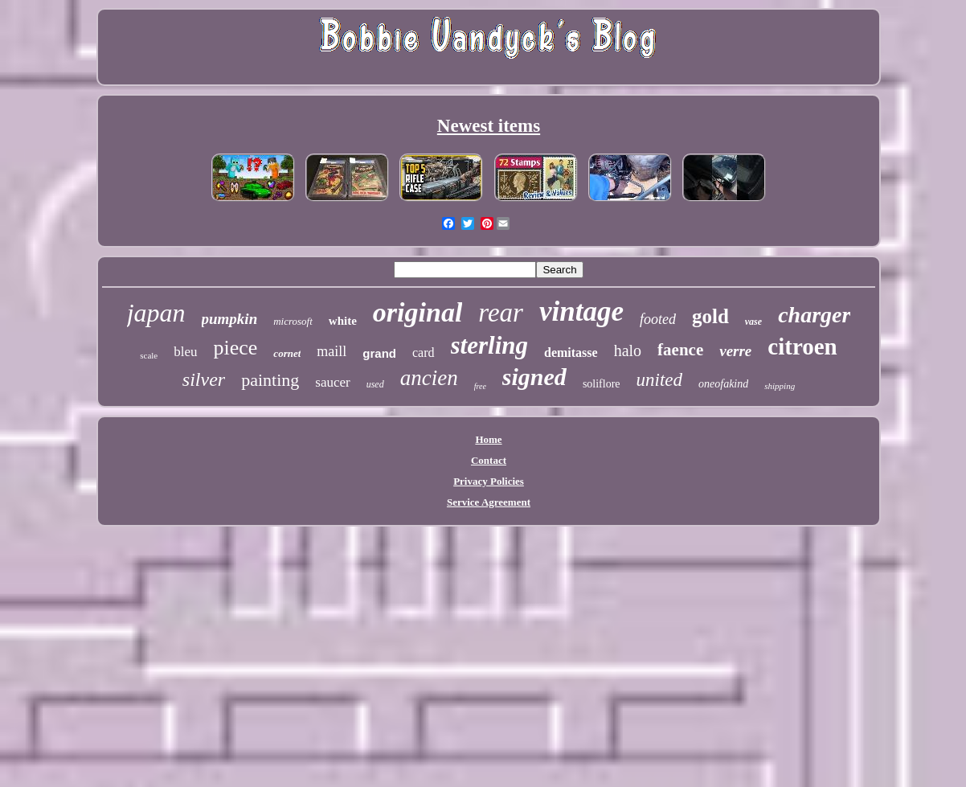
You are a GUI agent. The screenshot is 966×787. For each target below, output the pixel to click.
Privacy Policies (488, 481)
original (417, 312)
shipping (779, 386)
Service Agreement (488, 502)
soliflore (601, 384)
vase (753, 321)
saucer (332, 382)
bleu (185, 351)
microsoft (293, 321)
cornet (287, 353)
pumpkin (230, 318)
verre (735, 350)
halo (627, 350)
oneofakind (723, 384)
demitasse (571, 352)
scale (149, 355)
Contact (488, 460)
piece (236, 347)
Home (488, 439)
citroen (802, 346)
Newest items (488, 126)
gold (710, 316)
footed (658, 319)
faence (680, 349)
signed (534, 376)
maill (331, 351)
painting (270, 380)
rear (500, 312)
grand (379, 353)
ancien (429, 378)
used (375, 384)
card (423, 352)
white (343, 320)
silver (203, 379)
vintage (581, 311)
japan (156, 312)
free (480, 386)
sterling (489, 345)
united (659, 380)
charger (814, 314)
